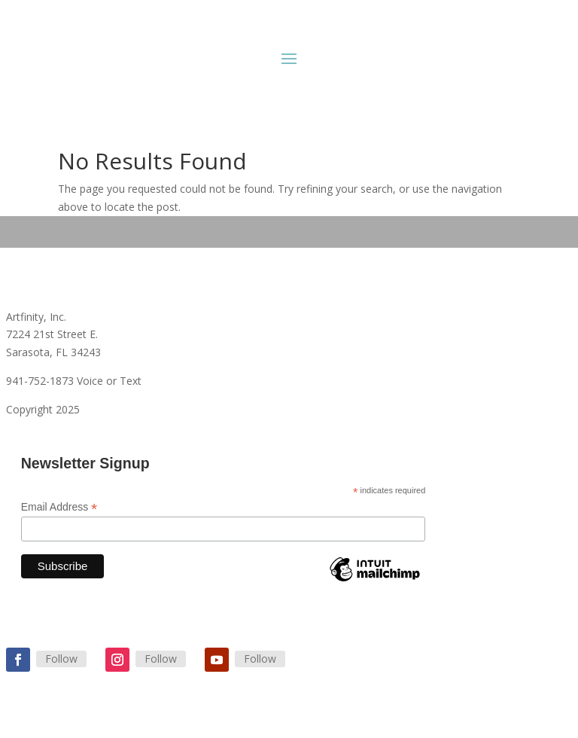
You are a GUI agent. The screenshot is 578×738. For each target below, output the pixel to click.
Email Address (59, 507)
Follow (61, 658)
